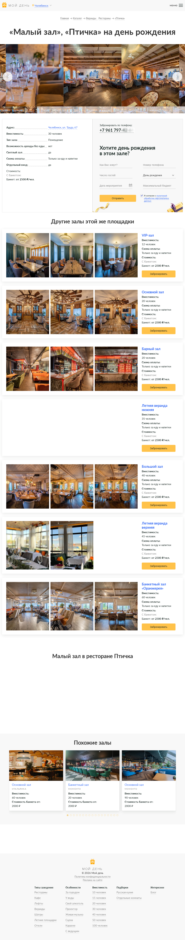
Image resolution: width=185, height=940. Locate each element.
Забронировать (158, 274)
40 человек (99, 914)
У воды (70, 897)
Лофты (38, 903)
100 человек (100, 925)
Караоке (70, 925)
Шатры (38, 914)
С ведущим (72, 931)
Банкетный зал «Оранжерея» (154, 586)
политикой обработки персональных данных (156, 198)
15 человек (99, 897)
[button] (7, 77)
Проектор (71, 908)
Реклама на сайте (92, 880)
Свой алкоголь (74, 903)
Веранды (39, 908)
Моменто (74, 789)
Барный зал (151, 349)
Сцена (69, 919)
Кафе (37, 897)
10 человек (99, 892)
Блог (153, 892)
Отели (38, 925)
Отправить (118, 198)
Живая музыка (74, 914)
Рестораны (40, 892)
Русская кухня (125, 892)
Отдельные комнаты (129, 897)
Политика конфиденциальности (92, 876)
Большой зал (152, 466)
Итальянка (19, 789)
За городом (73, 892)
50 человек (99, 919)
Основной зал (153, 292)
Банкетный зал (78, 785)
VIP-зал (148, 235)
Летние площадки (45, 919)
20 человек (99, 903)
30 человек (99, 908)
